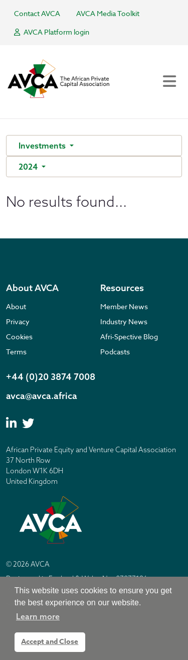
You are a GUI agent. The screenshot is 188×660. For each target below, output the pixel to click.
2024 (29, 167)
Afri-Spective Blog (129, 336)
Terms (16, 351)
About (16, 306)
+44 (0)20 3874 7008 (50, 376)
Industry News (123, 321)
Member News (124, 306)
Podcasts (115, 351)
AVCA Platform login (51, 32)
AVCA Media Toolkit (107, 13)
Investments (43, 146)
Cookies (19, 336)
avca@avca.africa (41, 396)
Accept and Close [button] (49, 641)
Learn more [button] (38, 616)
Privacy (18, 321)
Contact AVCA (37, 13)
